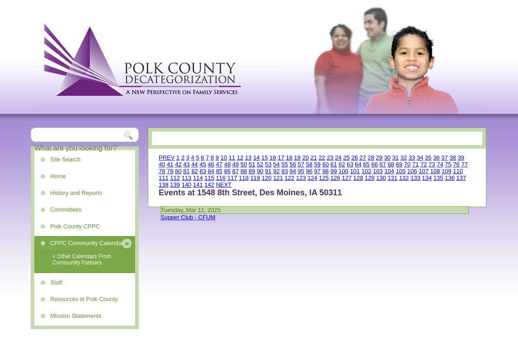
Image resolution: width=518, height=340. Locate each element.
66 (374, 164)
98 (325, 171)
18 (289, 157)
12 (240, 157)
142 (209, 184)
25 (346, 157)
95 (301, 171)
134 (427, 178)
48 (227, 164)
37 (444, 157)
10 (224, 157)
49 (235, 164)
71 (415, 164)
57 (301, 164)
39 (460, 157)
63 (350, 164)
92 (276, 171)
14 (256, 157)
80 (178, 171)
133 (415, 178)
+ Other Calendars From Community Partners (81, 259)
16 (272, 157)
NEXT (224, 184)
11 (232, 157)
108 (435, 171)
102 (367, 171)
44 (194, 164)
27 (362, 157)
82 (194, 171)
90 (260, 171)
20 (305, 157)
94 (293, 171)
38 (452, 157)
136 (450, 178)
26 (354, 157)
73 (432, 164)
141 (198, 184)
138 (164, 184)
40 (162, 164)
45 (202, 164)
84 (211, 171)
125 (324, 178)
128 (358, 178)
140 (187, 184)
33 (412, 157)
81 (186, 171)
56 (293, 164)
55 (284, 164)
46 (211, 164)
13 (248, 157)
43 (186, 164)
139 (175, 184)
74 (440, 164)
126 (335, 178)
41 (170, 164)
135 (438, 178)
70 (407, 164)
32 (403, 157)
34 (420, 157)
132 (404, 178)
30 (387, 157)
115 (209, 178)
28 (370, 157)
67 (383, 164)
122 (290, 178)
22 (322, 157)
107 (424, 171)
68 (391, 164)
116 (221, 178)
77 (464, 164)
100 (343, 171)
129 (370, 178)
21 (314, 157)
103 (378, 171)
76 (456, 164)
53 (268, 164)
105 (401, 171)
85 (219, 171)
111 (164, 178)
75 (448, 164)
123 (301, 178)
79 (170, 171)
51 (252, 164)
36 (436, 157)
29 (379, 157)
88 (243, 171)
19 (297, 157)
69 (399, 164)
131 (393, 178)
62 (342, 164)
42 (178, 164)
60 (325, 164)
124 (312, 178)
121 (278, 178)
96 (309, 171)
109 (447, 171)
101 (355, 171)
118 (244, 178)
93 (284, 171)
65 (366, 164)
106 (412, 171)
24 (338, 157)
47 (219, 164)
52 (260, 164)
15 (264, 157)
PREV (166, 157)
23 (330, 157)
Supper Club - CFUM (187, 217)
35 (428, 157)
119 (255, 178)
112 (175, 178)
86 (227, 171)
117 (232, 178)
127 (347, 178)
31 (395, 157)
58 (309, 164)
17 (281, 157)
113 (187, 178)
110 (458, 171)
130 (381, 178)
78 (162, 171)
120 (267, 178)
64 (358, 164)
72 (423, 164)
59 (317, 164)
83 (202, 171)
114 (198, 178)
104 (389, 171)
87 (235, 171)
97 (317, 171)
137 (461, 178)
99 (333, 171)
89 (252, 171)
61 (333, 164)
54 (276, 164)
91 (268, 171)
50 (243, 164)
